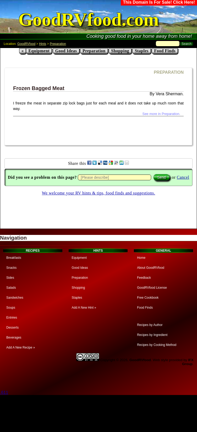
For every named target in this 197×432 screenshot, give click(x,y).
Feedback (144, 278)
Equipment (39, 51)
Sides (10, 278)
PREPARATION (169, 72)
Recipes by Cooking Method (156, 345)
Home (141, 258)
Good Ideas (66, 51)
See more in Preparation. (161, 114)
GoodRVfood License (152, 287)
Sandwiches (14, 297)
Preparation (58, 44)
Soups (10, 307)
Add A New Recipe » (20, 347)
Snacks (11, 268)
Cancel (183, 177)
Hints (42, 44)
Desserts (12, 327)
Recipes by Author (149, 325)
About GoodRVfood (150, 268)
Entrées (11, 317)
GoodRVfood (26, 44)
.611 (4, 392)
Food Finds (165, 51)
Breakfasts (13, 258)
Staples (141, 51)
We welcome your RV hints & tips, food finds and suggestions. (98, 193)
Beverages (13, 337)
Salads (11, 287)
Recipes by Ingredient (152, 335)
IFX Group (188, 362)
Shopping (120, 51)
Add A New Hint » (84, 307)
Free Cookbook (147, 297)
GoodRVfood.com (88, 19)
